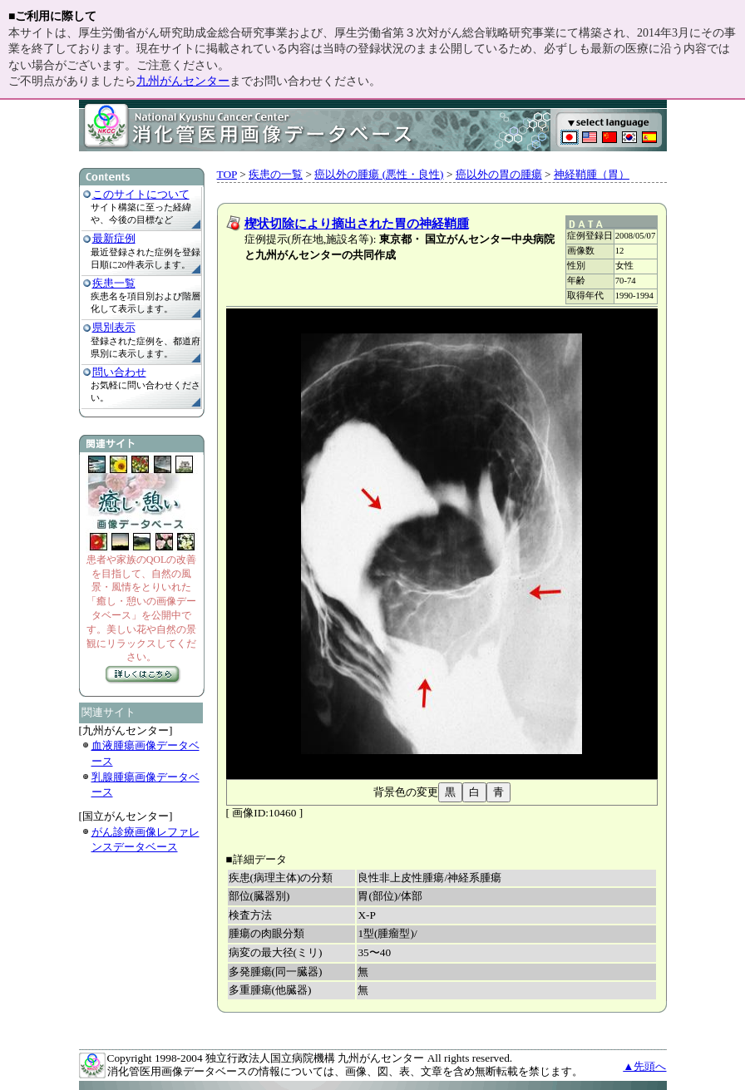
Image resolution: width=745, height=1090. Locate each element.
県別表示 (114, 327)
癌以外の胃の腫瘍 (499, 174)
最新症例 (114, 238)
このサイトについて (141, 194)
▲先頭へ (644, 1066)
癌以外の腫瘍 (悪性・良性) (378, 174)
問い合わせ (119, 372)
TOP (227, 174)
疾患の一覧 (276, 174)
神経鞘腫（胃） (591, 174)
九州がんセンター (182, 81)
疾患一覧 (114, 283)
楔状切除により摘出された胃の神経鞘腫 (356, 223)
